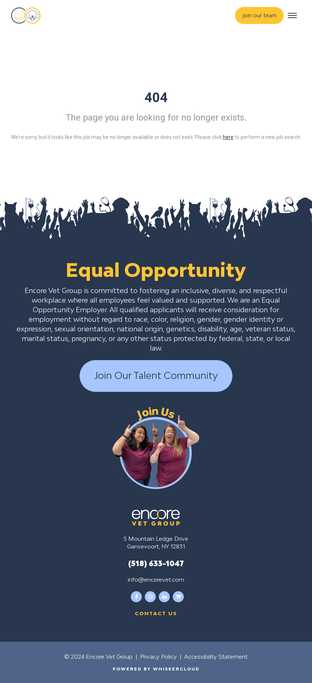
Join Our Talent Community (156, 375)
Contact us (156, 613)
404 (156, 97)
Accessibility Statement (216, 656)
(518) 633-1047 (156, 563)
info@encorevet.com (156, 579)
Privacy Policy (158, 656)
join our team (260, 15)
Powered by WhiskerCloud (156, 668)
